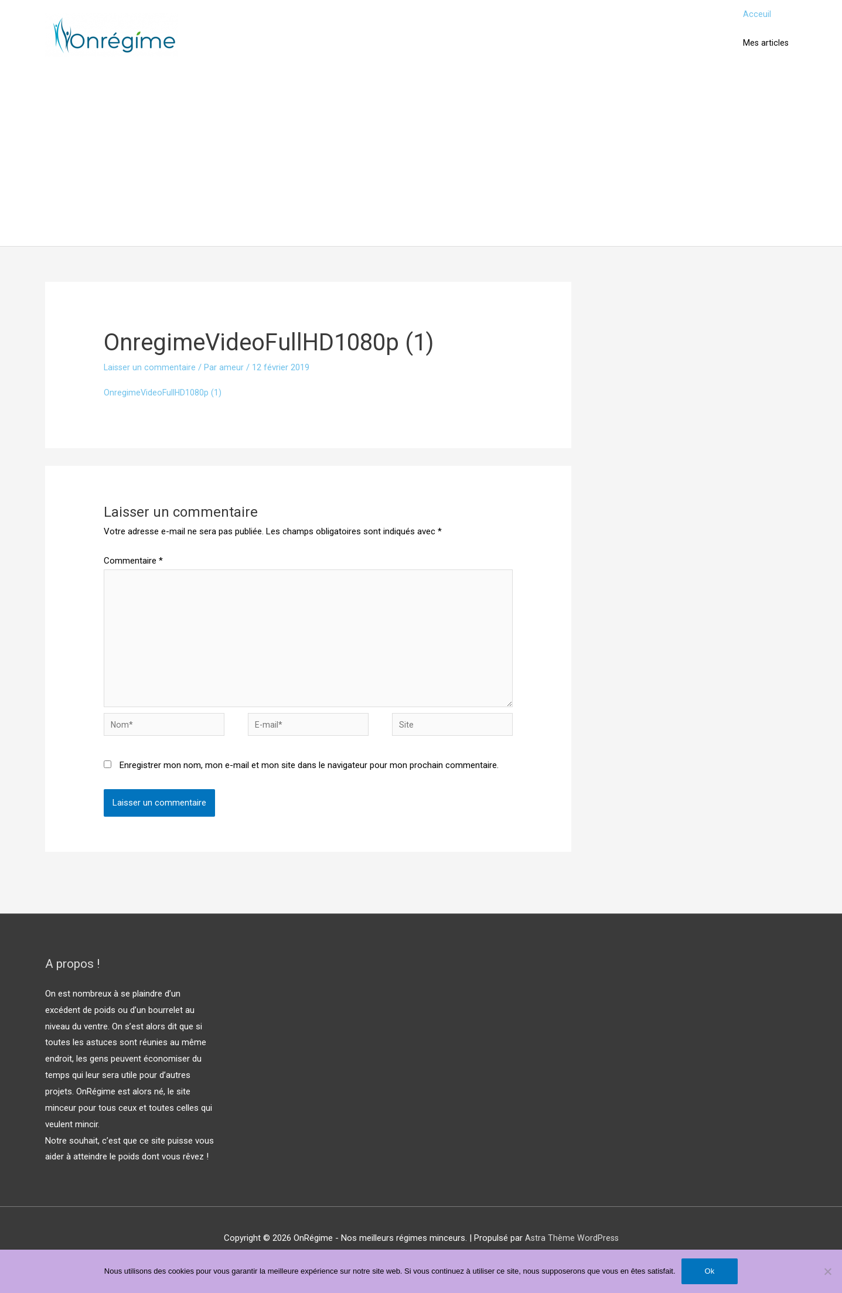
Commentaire (133, 574)
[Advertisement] (421, 172)
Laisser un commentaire (150, 381)
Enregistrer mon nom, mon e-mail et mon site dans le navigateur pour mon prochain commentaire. (309, 787)
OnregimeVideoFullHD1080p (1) (163, 405)
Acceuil (755, 17)
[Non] (827, 1271)
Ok (710, 1271)
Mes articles (764, 52)
